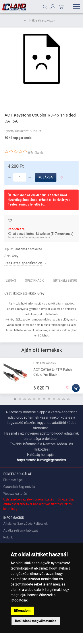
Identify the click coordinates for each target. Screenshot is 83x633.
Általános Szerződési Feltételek (25, 523)
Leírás (11, 280)
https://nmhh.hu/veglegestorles (41, 460)
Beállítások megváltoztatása (35, 621)
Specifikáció (34, 280)
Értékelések (65, 280)
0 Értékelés (36, 152)
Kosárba (46, 177)
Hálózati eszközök (42, 20)
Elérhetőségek (13, 480)
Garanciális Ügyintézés (19, 487)
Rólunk (8, 537)
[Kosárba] (76, 388)
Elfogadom (22, 610)
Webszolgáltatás (15, 493)
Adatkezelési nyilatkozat (20, 530)
